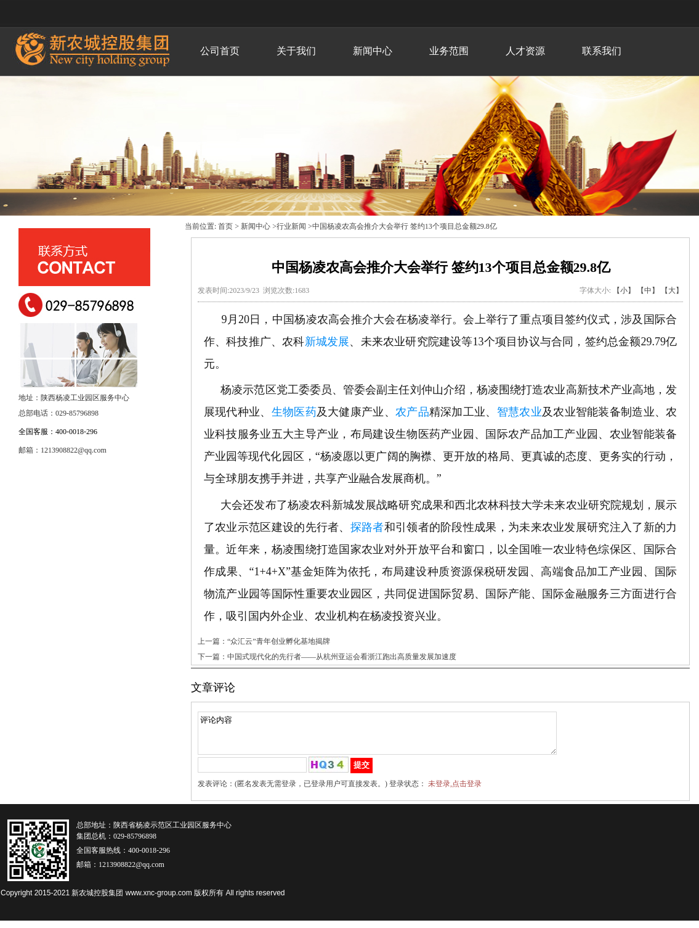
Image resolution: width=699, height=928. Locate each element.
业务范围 (449, 51)
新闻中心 (372, 51)
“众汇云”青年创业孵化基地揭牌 (278, 641)
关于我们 (296, 51)
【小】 (624, 290)
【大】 (672, 290)
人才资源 (525, 51)
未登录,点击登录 (455, 791)
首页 (225, 226)
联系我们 (601, 51)
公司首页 (220, 51)
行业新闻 (291, 226)
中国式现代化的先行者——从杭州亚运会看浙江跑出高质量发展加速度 (341, 656)
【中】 (648, 290)
